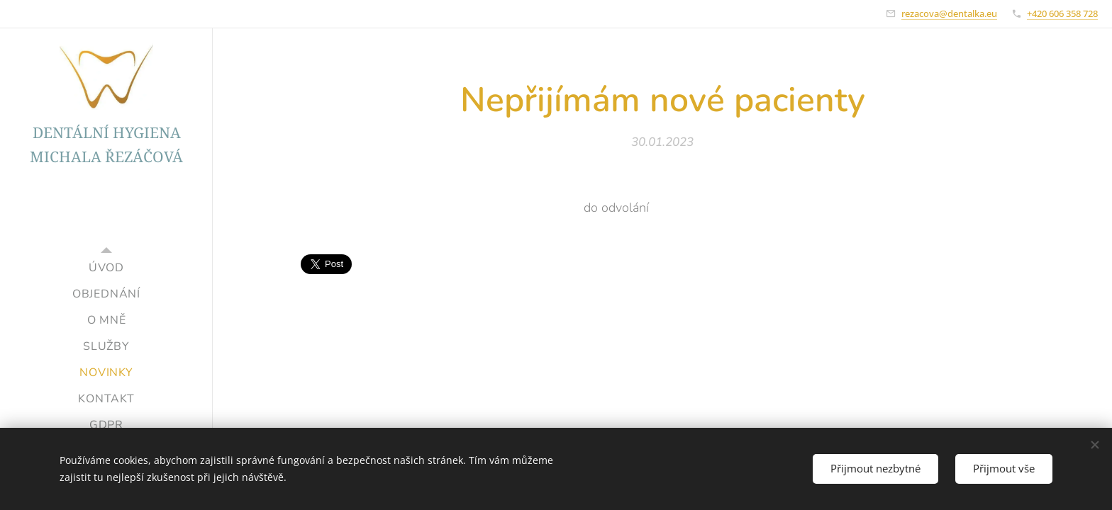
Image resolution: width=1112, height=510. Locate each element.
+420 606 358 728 (1062, 13)
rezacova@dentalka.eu (949, 13)
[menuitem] (106, 268)
